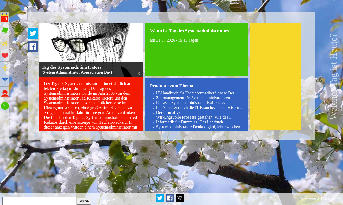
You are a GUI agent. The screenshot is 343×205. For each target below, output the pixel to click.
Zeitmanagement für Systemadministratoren (193, 98)
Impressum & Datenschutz (319, 199)
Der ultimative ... (170, 112)
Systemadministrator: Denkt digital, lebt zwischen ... (200, 127)
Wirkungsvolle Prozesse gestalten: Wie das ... (194, 117)
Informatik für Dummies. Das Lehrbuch (189, 122)
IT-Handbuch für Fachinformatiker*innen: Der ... (197, 93)
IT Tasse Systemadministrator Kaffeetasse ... (193, 102)
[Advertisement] (275, 77)
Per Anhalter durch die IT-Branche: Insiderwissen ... (199, 107)
